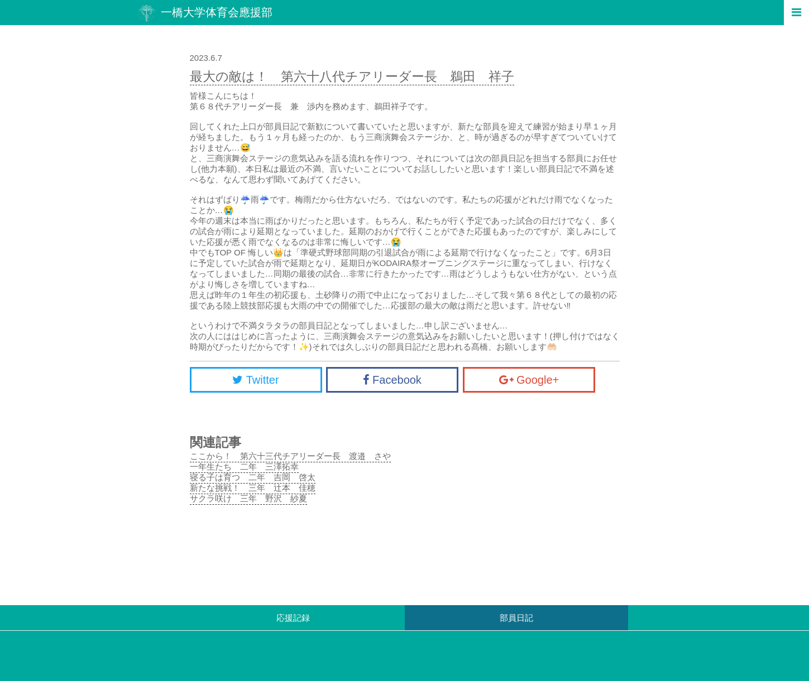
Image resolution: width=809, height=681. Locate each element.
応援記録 (293, 617)
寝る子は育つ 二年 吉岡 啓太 (252, 477)
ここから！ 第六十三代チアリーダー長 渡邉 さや (290, 456)
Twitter (255, 380)
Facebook (392, 380)
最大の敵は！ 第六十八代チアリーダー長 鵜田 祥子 (352, 77)
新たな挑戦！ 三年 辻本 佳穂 (252, 487)
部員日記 (516, 617)
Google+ (529, 380)
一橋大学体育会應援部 (205, 13)
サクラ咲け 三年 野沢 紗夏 (248, 498)
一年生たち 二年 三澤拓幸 (244, 466)
